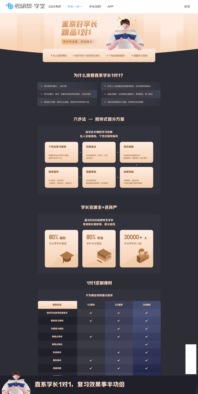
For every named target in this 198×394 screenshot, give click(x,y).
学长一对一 (75, 6)
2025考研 (55, 6)
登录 (187, 6)
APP (111, 6)
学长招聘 (95, 6)
